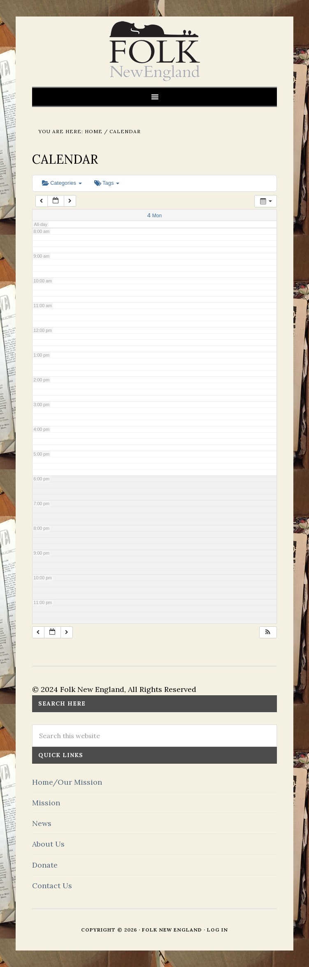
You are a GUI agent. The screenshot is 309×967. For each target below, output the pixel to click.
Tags (106, 183)
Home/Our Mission (67, 782)
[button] (268, 632)
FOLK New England (154, 51)
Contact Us (52, 885)
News (41, 823)
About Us (48, 844)
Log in (217, 930)
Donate (45, 865)
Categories (62, 183)
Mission (46, 802)
